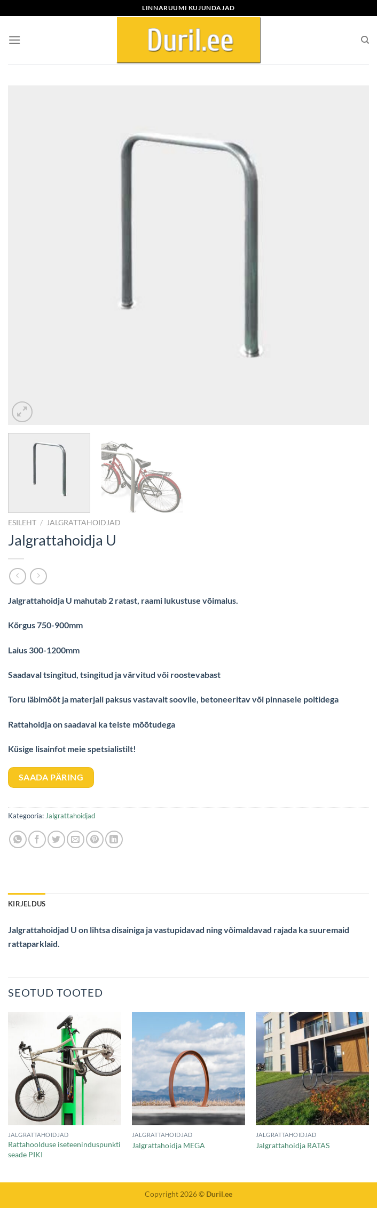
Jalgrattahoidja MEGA (168, 1145)
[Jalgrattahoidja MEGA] (188, 1068)
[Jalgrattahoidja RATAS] (312, 1068)
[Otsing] (365, 40)
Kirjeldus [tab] (26, 903)
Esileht (22, 522)
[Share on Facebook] (37, 839)
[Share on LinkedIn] (114, 839)
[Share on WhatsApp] (18, 839)
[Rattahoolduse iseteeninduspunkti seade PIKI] (64, 1068)
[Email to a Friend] (75, 839)
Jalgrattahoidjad (83, 522)
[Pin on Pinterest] (95, 839)
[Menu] (14, 40)
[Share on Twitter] (56, 839)
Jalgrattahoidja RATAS (292, 1145)
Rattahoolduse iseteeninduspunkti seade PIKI (64, 1149)
